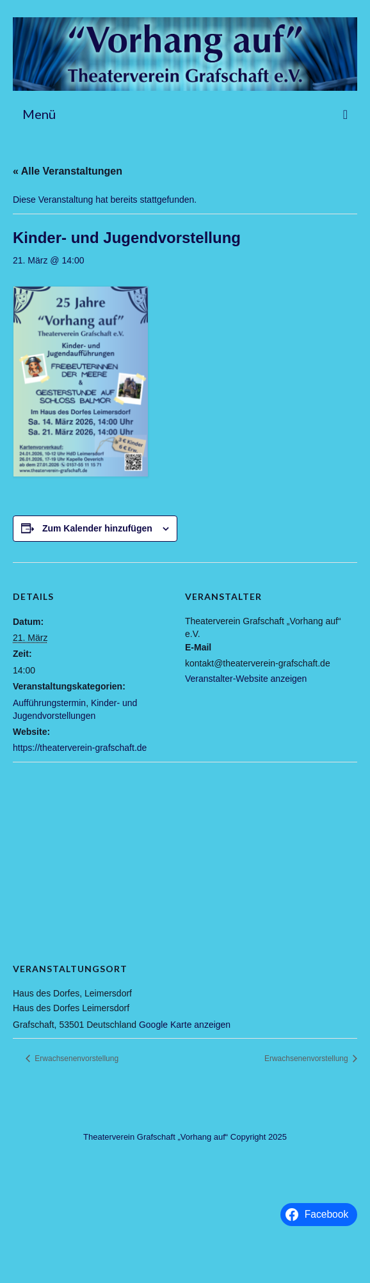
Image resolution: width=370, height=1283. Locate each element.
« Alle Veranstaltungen (67, 171)
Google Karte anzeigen (184, 1024)
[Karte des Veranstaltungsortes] (185, 854)
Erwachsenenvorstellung (75, 1058)
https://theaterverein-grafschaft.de (80, 748)
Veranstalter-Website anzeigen (246, 678)
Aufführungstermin (49, 703)
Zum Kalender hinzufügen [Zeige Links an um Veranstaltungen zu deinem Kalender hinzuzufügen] (97, 528)
